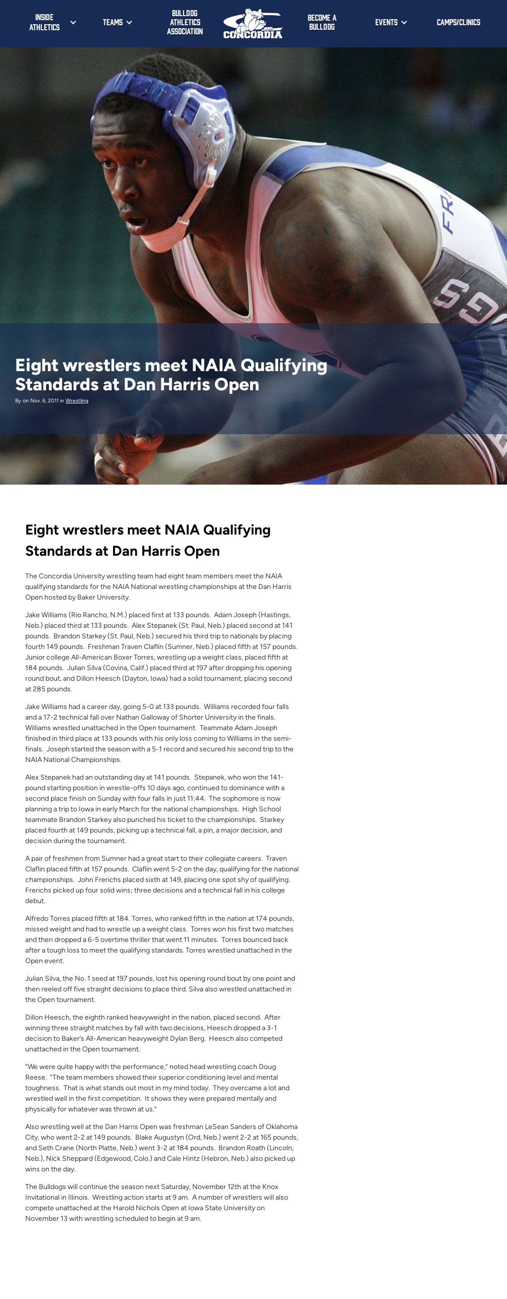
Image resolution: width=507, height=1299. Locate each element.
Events (386, 22)
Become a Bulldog (322, 21)
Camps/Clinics (458, 22)
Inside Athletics (44, 22)
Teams (113, 22)
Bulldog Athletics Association (185, 22)
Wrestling (77, 400)
